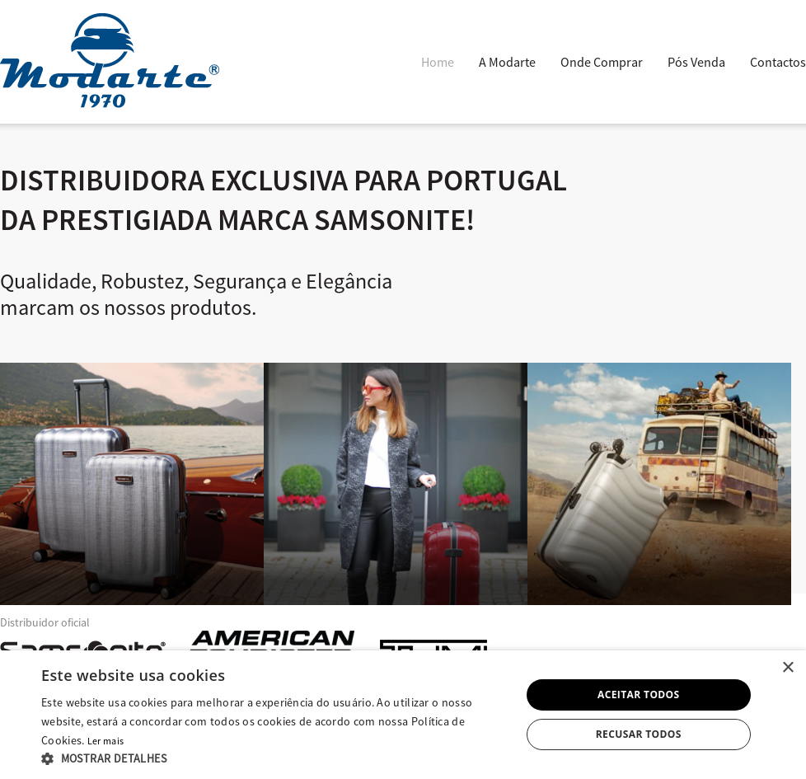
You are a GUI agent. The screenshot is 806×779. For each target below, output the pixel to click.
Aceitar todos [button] (638, 694)
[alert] (403, 714)
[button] (273, 758)
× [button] (787, 668)
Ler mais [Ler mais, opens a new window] (105, 740)
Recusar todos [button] (639, 734)
